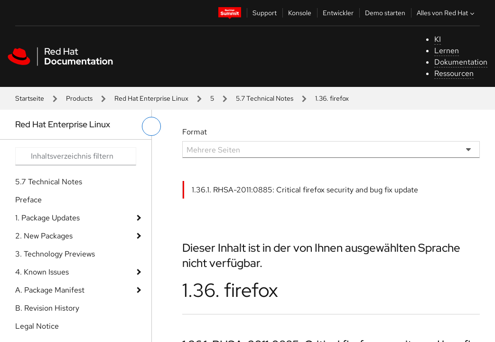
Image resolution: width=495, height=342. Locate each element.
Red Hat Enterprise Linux (151, 98)
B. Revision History (47, 308)
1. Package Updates (47, 218)
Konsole (299, 13)
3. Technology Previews (55, 254)
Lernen (446, 51)
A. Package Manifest (49, 290)
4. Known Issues (42, 272)
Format (194, 132)
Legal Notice (37, 326)
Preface (28, 200)
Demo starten (385, 13)
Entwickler (338, 13)
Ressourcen (454, 73)
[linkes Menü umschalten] (151, 126)
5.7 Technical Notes (264, 98)
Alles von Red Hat (446, 13)
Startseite (29, 98)
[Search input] (75, 156)
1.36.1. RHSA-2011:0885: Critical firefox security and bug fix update (305, 190)
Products (79, 98)
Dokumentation (460, 62)
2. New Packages (44, 236)
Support (264, 13)
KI (437, 39)
